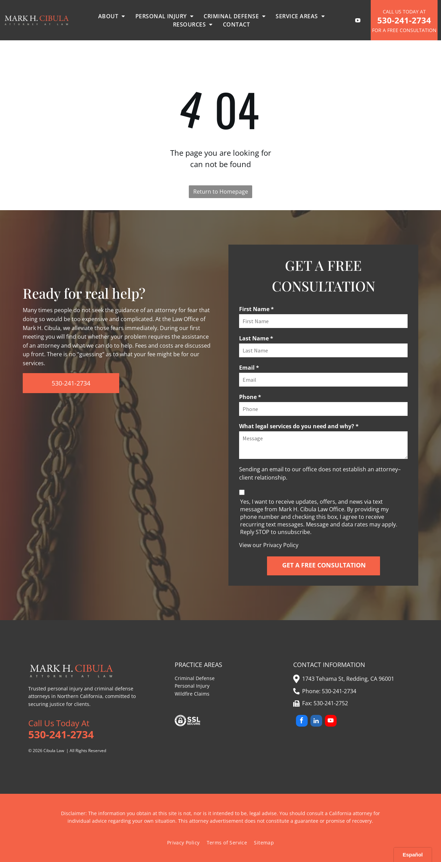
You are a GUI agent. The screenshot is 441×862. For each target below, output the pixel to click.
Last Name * (256, 338)
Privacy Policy (280, 545)
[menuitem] (111, 16)
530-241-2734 (339, 691)
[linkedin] (316, 721)
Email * (249, 367)
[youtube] (331, 721)
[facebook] (302, 721)
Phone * (250, 397)
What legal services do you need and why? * (299, 426)
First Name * (256, 309)
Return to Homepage (220, 191)
